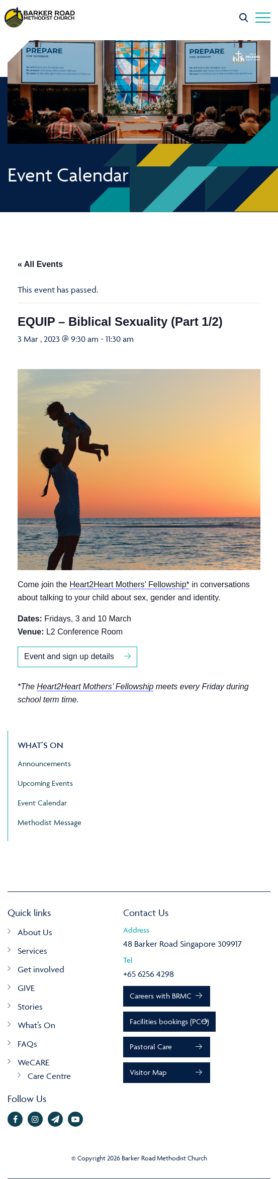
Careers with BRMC (161, 996)
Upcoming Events (45, 783)
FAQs (27, 1044)
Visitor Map (148, 1072)
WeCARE (33, 1062)
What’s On (36, 1025)
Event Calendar (42, 802)
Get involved (41, 969)
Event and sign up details (69, 656)
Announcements (44, 763)
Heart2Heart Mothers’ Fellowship (95, 686)
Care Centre (49, 1076)
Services (32, 951)
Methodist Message (49, 822)
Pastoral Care (151, 1046)
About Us (35, 932)
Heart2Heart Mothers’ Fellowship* (129, 584)
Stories (30, 1007)
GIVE (26, 988)
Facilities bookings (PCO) (169, 1021)
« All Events (40, 264)
